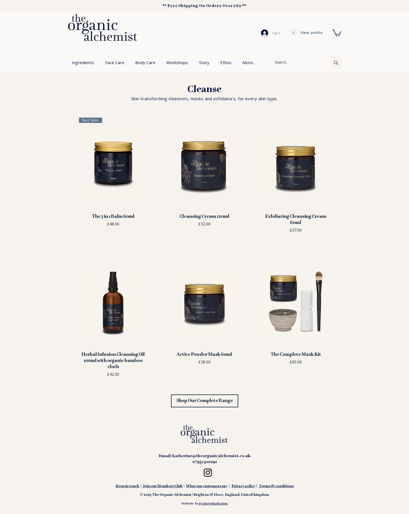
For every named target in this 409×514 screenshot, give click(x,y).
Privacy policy (243, 486)
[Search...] (296, 62)
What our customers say (206, 486)
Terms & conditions (276, 486)
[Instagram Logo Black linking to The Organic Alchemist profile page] (207, 472)
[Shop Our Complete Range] (204, 400)
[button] (336, 32)
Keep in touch (127, 486)
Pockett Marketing (213, 503)
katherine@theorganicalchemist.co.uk (211, 456)
